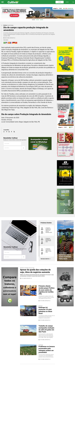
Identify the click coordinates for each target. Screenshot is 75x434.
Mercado (22, 267)
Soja (33, 267)
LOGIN (67, 2)
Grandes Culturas (28, 267)
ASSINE (59, 2)
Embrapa (40, 305)
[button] (2, 2)
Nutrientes (41, 344)
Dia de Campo (10, 25)
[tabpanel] (37, 12)
